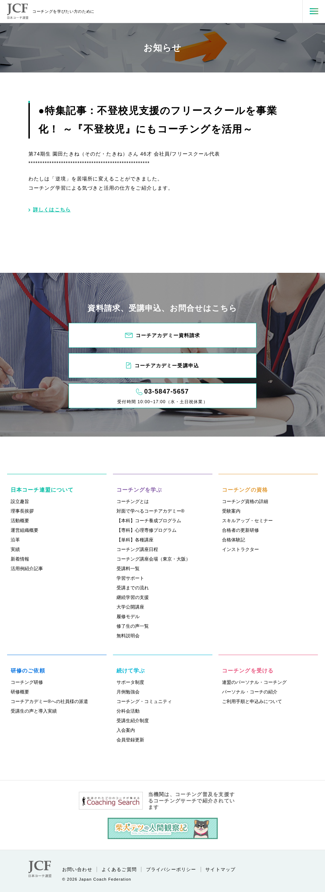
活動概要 (20, 520)
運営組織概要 (24, 530)
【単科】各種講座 (135, 539)
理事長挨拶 (22, 511)
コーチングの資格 (245, 490)
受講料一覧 (128, 568)
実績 (15, 549)
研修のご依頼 (28, 670)
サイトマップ (220, 869)
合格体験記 (233, 539)
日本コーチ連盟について (42, 490)
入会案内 (126, 730)
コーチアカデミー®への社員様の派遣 (49, 701)
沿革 (15, 539)
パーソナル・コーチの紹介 (249, 691)
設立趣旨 (20, 501)
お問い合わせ (77, 869)
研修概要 (20, 691)
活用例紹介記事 (27, 568)
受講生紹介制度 (133, 720)
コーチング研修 (27, 682)
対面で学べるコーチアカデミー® (151, 511)
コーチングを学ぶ (139, 490)
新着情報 (20, 559)
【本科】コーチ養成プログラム (149, 520)
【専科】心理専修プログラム (147, 530)
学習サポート (130, 578)
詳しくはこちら (49, 209)
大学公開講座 (130, 607)
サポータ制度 (130, 682)
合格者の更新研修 (240, 530)
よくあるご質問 (119, 869)
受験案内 (231, 511)
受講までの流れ (133, 587)
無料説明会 (128, 635)
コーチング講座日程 (137, 549)
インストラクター (240, 549)
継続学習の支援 (133, 597)
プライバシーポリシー (171, 869)
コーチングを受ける (247, 670)
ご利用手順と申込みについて (252, 701)
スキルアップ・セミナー (247, 520)
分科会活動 (128, 711)
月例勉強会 (128, 691)
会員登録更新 (130, 739)
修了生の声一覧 (133, 626)
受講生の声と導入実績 (34, 711)
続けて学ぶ (131, 670)
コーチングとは (133, 501)
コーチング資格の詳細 (245, 501)
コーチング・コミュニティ (144, 701)
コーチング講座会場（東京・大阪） (153, 559)
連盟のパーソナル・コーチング (254, 682)
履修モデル (128, 616)
